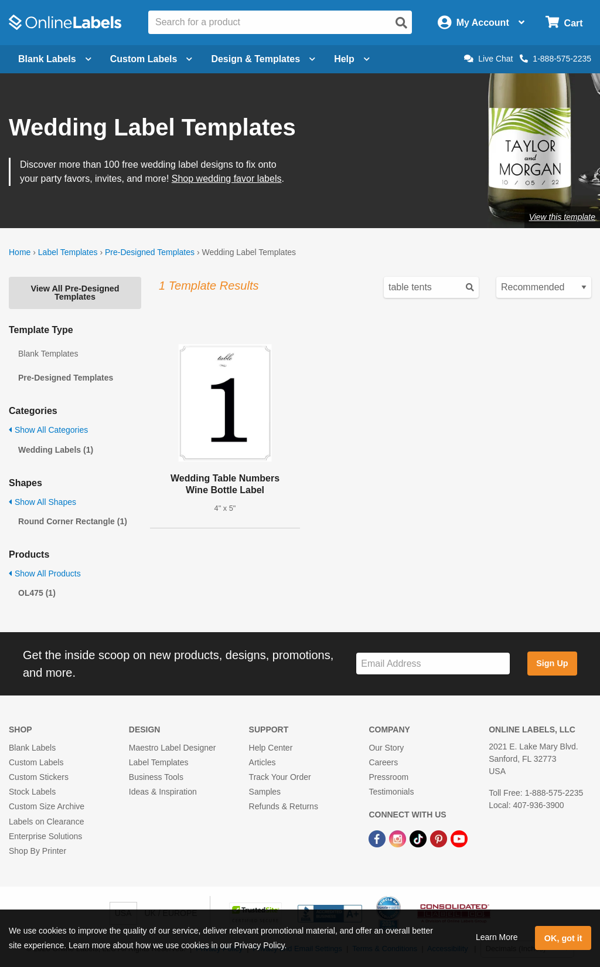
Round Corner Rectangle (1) (72, 521)
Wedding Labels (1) (55, 449)
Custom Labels (36, 762)
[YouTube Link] (459, 838)
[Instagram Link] (398, 838)
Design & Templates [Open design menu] (263, 59)
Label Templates (68, 252)
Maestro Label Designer (172, 747)
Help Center (271, 747)
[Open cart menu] (564, 22)
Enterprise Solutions (45, 836)
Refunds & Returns (283, 806)
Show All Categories (48, 430)
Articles (262, 762)
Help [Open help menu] (352, 59)
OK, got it (563, 938)
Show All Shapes (42, 502)
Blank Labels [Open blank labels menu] (54, 59)
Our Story (386, 747)
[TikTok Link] (419, 838)
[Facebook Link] (378, 838)
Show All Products (45, 573)
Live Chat (488, 59)
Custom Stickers (39, 777)
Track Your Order (280, 777)
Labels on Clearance (46, 821)
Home (19, 252)
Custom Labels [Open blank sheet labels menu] (151, 59)
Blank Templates (48, 353)
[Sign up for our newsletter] (433, 663)
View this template (562, 217)
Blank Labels (32, 747)
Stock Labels (32, 791)
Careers (383, 762)
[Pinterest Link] (439, 838)
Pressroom (388, 777)
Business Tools (156, 777)
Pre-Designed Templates (150, 252)
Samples (265, 791)
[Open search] (401, 22)
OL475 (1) (37, 593)
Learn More (497, 937)
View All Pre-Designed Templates (74, 292)
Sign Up (552, 663)
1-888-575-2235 (555, 58)
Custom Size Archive (46, 806)
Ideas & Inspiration (163, 791)
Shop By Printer (37, 851)
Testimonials (391, 791)
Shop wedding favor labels (227, 179)
